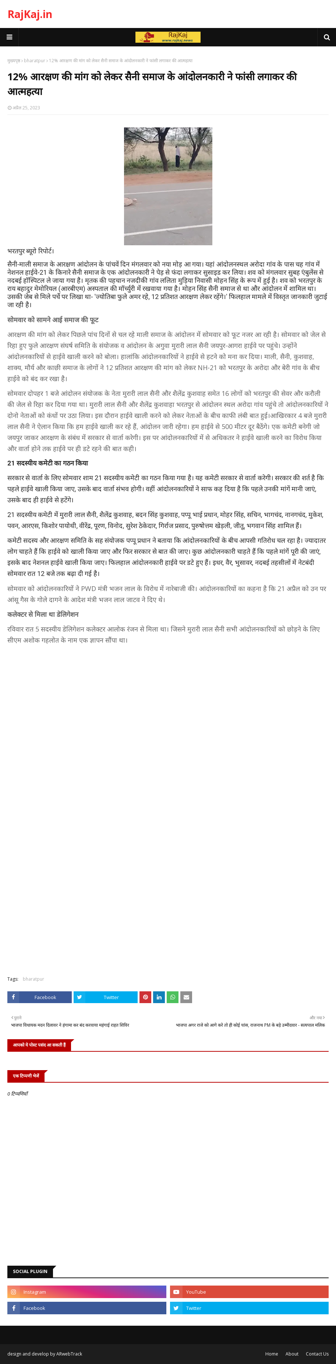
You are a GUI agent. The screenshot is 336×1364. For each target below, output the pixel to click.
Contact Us (317, 1354)
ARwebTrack (69, 1354)
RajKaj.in (29, 14)
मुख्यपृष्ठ (13, 60)
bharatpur (34, 60)
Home (271, 1354)
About (292, 1354)
